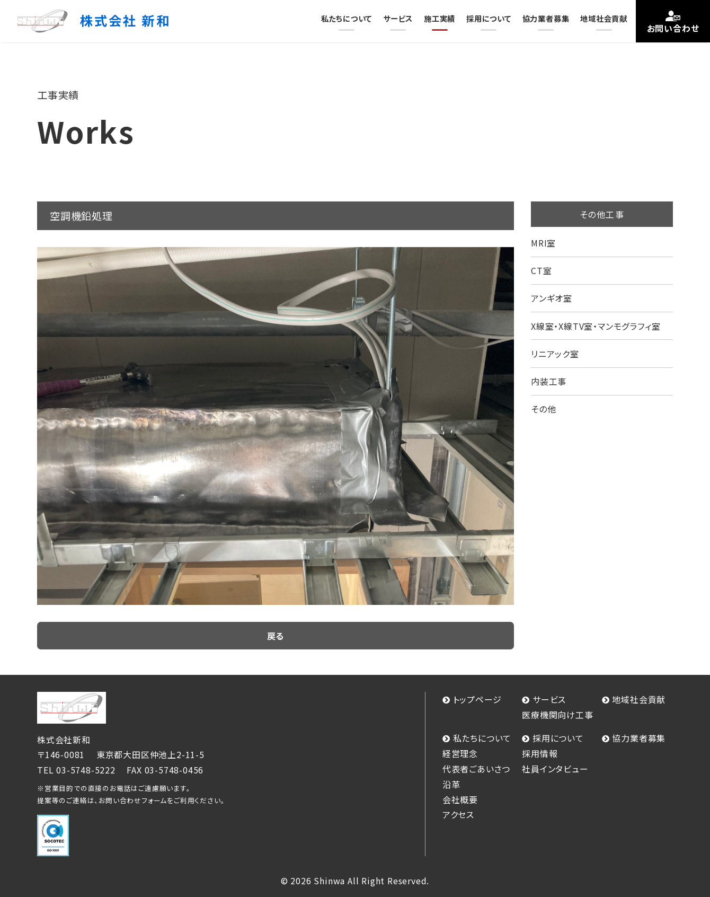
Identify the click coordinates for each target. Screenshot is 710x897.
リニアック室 (555, 353)
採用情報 (539, 753)
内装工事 (548, 381)
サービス (398, 18)
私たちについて (346, 18)
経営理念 (460, 753)
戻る (276, 635)
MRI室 (543, 242)
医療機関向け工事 (557, 714)
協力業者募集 (546, 18)
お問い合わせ (673, 28)
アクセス (458, 814)
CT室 (541, 270)
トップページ (477, 699)
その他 (543, 408)
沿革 (451, 784)
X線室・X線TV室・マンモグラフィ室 (595, 326)
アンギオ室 (551, 298)
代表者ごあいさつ (476, 768)
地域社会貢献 (603, 18)
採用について (488, 18)
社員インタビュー (555, 768)
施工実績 (439, 18)
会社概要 (460, 799)
